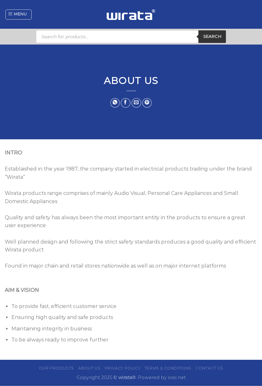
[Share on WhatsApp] (115, 103)
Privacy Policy (122, 368)
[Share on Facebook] (126, 103)
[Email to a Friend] (136, 103)
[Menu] (18, 14)
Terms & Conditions (168, 368)
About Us (89, 368)
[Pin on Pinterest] (147, 103)
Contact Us (209, 368)
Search (212, 36)
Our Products (56, 368)
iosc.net (177, 377)
